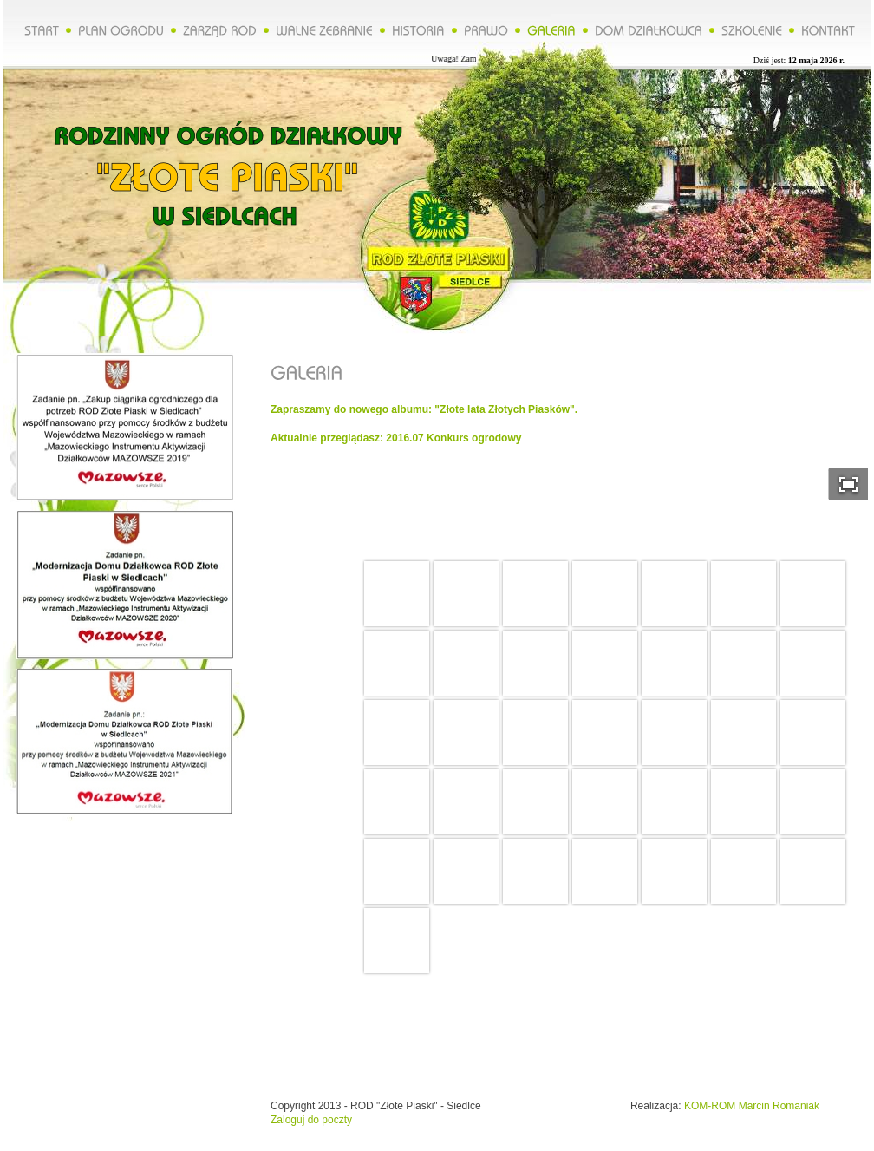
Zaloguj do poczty (311, 1120)
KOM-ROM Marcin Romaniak (751, 1106)
